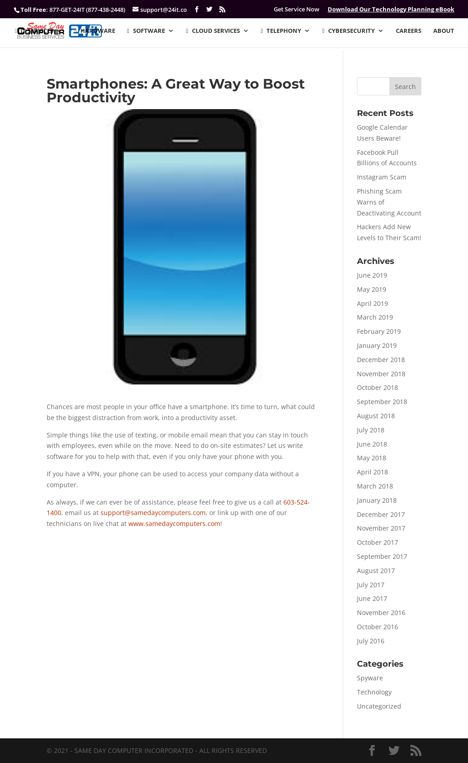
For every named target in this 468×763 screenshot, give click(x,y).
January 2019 (377, 345)
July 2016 (370, 641)
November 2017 (381, 528)
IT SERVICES (34, 31)
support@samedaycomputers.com (153, 512)
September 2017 (382, 556)
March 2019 (375, 317)
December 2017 (381, 514)
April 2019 (372, 303)
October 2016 (377, 626)
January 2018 (377, 500)
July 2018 (370, 430)
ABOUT (443, 31)
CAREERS (408, 31)
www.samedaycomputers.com (174, 523)
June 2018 (372, 444)
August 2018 (376, 415)
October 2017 (377, 542)
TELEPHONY (281, 31)
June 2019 (372, 275)
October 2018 (377, 387)
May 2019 (371, 289)
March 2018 (375, 486)
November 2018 (381, 373)
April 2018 (372, 472)
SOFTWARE (146, 31)
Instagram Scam (381, 177)
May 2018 (371, 457)
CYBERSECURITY (348, 31)
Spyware (370, 678)
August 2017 (376, 570)
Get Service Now (296, 9)
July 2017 (370, 584)
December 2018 (381, 359)
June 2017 (372, 598)
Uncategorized (379, 706)
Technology (374, 692)
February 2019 (379, 331)
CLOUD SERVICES (213, 31)
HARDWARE (94, 31)
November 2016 (381, 612)
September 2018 (382, 401)
